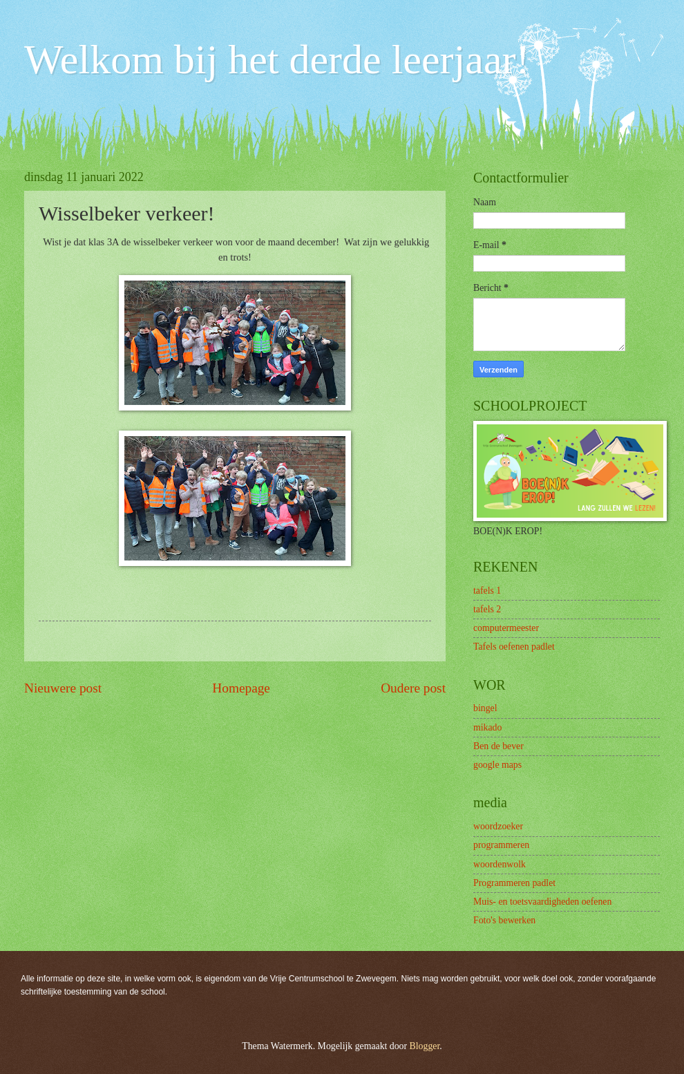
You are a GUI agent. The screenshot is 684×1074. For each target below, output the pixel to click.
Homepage (241, 688)
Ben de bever (498, 746)
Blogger (425, 1046)
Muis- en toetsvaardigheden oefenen (542, 901)
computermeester (506, 628)
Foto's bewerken (504, 920)
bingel (485, 708)
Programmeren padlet (514, 883)
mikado (487, 727)
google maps (497, 765)
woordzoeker (498, 826)
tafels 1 (487, 590)
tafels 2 (487, 609)
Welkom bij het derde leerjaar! (276, 59)
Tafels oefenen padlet (514, 646)
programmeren (501, 845)
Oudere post (413, 688)
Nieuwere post (63, 688)
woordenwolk (499, 864)
